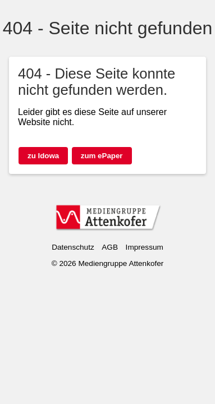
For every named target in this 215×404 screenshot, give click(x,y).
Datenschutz (73, 247)
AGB (110, 247)
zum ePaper (102, 156)
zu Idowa (43, 156)
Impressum (144, 247)
